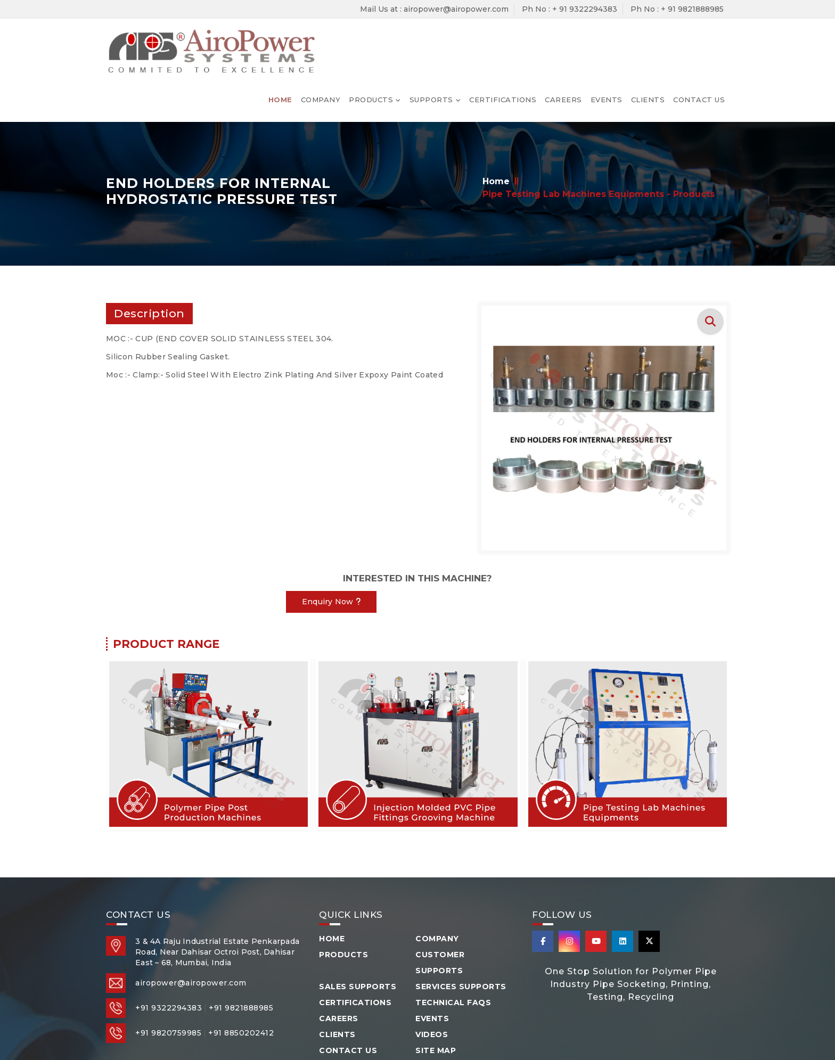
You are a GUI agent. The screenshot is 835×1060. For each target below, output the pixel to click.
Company (321, 40)
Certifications (502, 40)
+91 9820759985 (168, 978)
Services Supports (460, 931)
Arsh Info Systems (587, 1025)
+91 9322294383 (168, 953)
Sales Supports (357, 931)
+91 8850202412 (241, 978)
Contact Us (699, 40)
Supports (431, 40)
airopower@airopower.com (191, 928)
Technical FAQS (453, 947)
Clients (648, 40)
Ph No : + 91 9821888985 (677, 9)
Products (371, 40)
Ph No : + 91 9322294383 (569, 9)
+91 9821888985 (241, 953)
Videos (431, 979)
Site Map (435, 995)
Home (280, 40)
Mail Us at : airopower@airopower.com (434, 9)
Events (607, 40)
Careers (563, 40)
